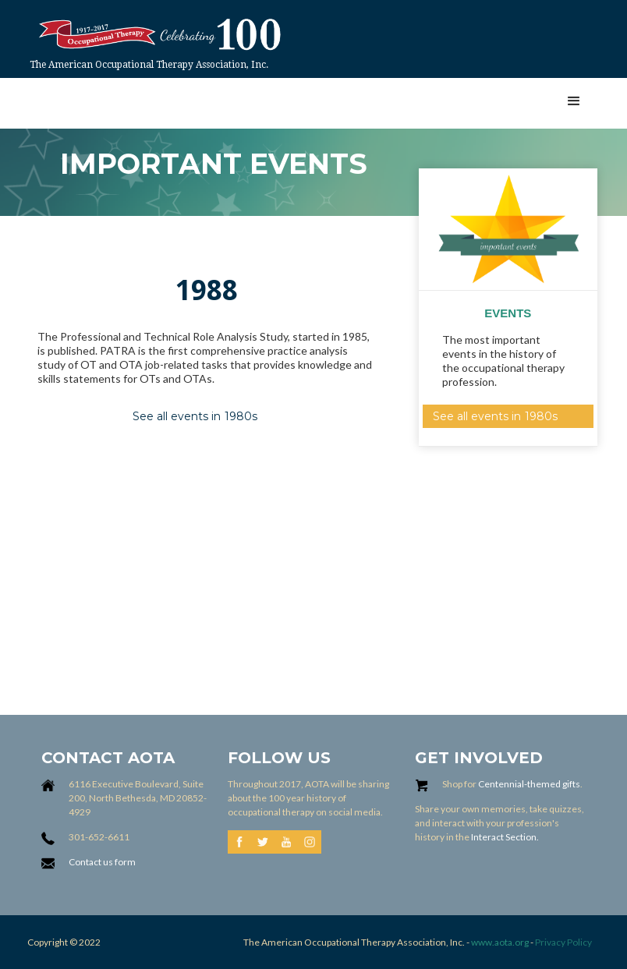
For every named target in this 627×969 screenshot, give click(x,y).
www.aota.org (499, 942)
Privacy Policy (563, 942)
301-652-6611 (99, 837)
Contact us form (102, 862)
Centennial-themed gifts (529, 784)
